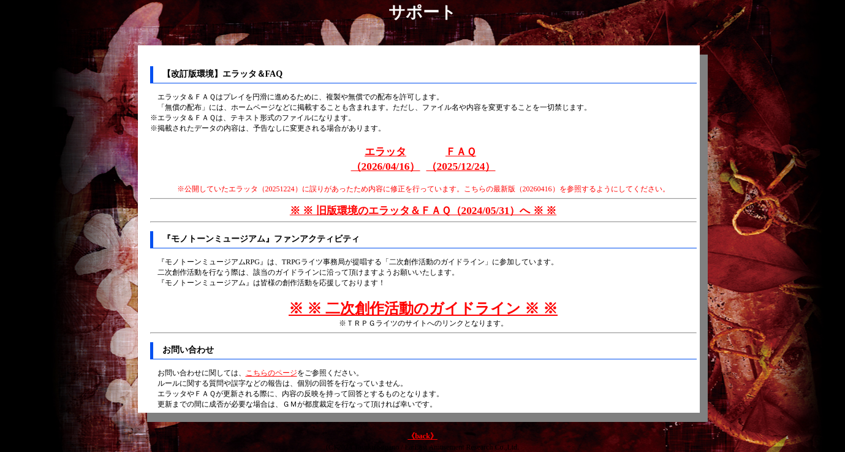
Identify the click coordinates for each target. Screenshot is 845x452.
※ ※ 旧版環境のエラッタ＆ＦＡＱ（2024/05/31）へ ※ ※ (423, 210)
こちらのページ (271, 373)
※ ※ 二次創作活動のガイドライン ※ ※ (423, 308)
